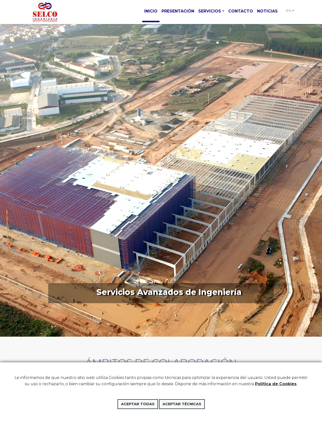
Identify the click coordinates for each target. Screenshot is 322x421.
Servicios (209, 11)
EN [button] (289, 11)
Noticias (267, 11)
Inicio (151, 11)
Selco (45, 12)
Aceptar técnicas (181, 404)
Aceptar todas (137, 404)
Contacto (240, 11)
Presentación (178, 11)
